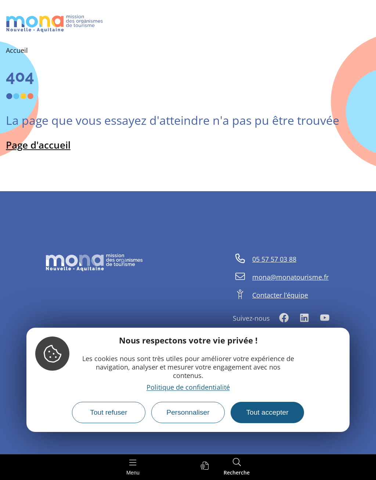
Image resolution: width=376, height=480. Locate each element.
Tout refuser (108, 412)
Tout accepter (267, 412)
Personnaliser (187, 412)
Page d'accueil (38, 145)
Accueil (17, 50)
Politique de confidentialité (188, 387)
